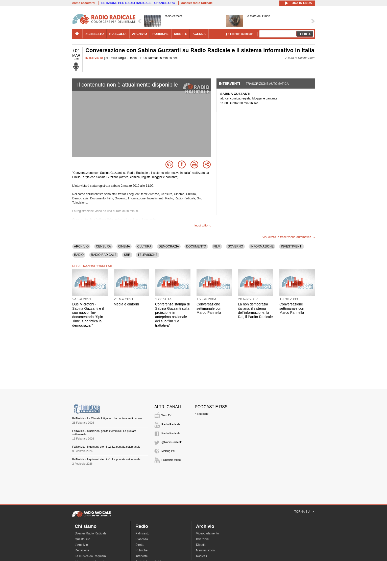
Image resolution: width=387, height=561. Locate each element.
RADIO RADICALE (103, 255)
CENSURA (103, 246)
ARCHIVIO (81, 246)
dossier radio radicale (196, 3)
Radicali (201, 556)
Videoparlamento (207, 533)
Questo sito (82, 539)
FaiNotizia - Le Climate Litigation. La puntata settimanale (107, 418)
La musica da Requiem (90, 556)
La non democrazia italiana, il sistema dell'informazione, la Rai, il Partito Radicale (255, 310)
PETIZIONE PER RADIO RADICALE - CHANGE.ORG (138, 3)
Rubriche (202, 413)
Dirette (139, 545)
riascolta (118, 34)
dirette (180, 34)
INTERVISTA (94, 58)
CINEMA (124, 246)
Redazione (82, 550)
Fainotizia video (171, 459)
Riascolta (141, 539)
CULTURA (144, 246)
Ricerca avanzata (242, 34)
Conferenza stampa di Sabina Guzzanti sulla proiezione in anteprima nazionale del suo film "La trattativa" (172, 314)
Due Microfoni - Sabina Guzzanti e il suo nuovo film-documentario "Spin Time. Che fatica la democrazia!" (88, 314)
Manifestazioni (205, 550)
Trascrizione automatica (267, 84)
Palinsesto (142, 533)
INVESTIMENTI (291, 246)
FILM (216, 246)
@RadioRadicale (171, 442)
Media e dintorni (126, 304)
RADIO (79, 255)
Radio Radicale (170, 424)
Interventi (229, 83)
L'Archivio (81, 545)
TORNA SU (302, 511)
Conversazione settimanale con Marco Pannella (209, 308)
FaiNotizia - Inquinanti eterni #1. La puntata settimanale (106, 459)
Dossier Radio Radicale (90, 533)
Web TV (166, 415)
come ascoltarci (83, 3)
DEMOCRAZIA (169, 246)
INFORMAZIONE (262, 246)
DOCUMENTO (196, 246)
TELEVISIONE (148, 255)
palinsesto (94, 34)
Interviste (141, 556)
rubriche (160, 34)
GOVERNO (235, 246)
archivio (139, 34)
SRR (127, 255)
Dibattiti (201, 545)
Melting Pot (168, 450)
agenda (199, 34)
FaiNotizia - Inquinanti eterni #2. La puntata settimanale (106, 446)
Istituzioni (202, 539)
